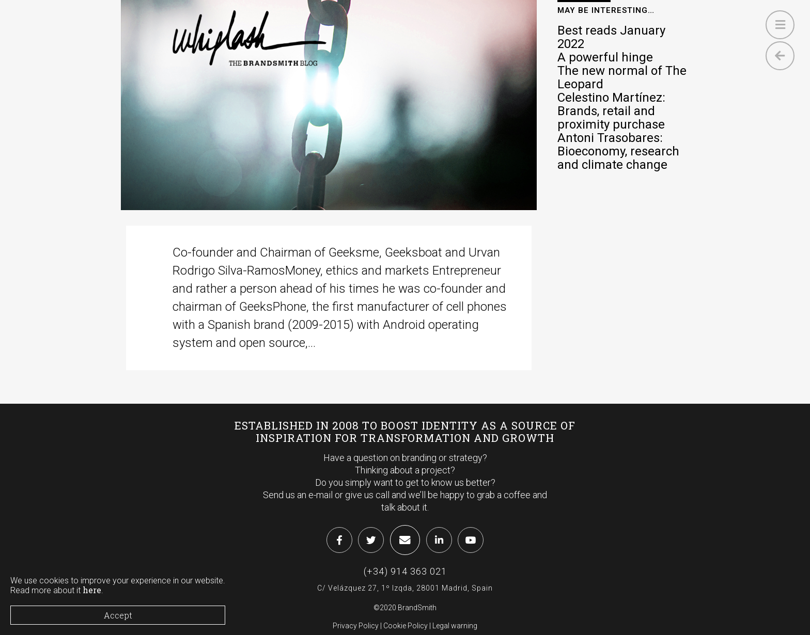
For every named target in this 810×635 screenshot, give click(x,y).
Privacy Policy (356, 626)
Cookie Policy (405, 626)
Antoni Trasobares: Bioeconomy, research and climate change (618, 151)
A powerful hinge (605, 57)
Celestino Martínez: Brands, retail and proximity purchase (611, 111)
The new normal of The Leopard (622, 77)
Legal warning (454, 626)
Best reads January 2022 (611, 37)
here (92, 590)
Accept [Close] (118, 615)
